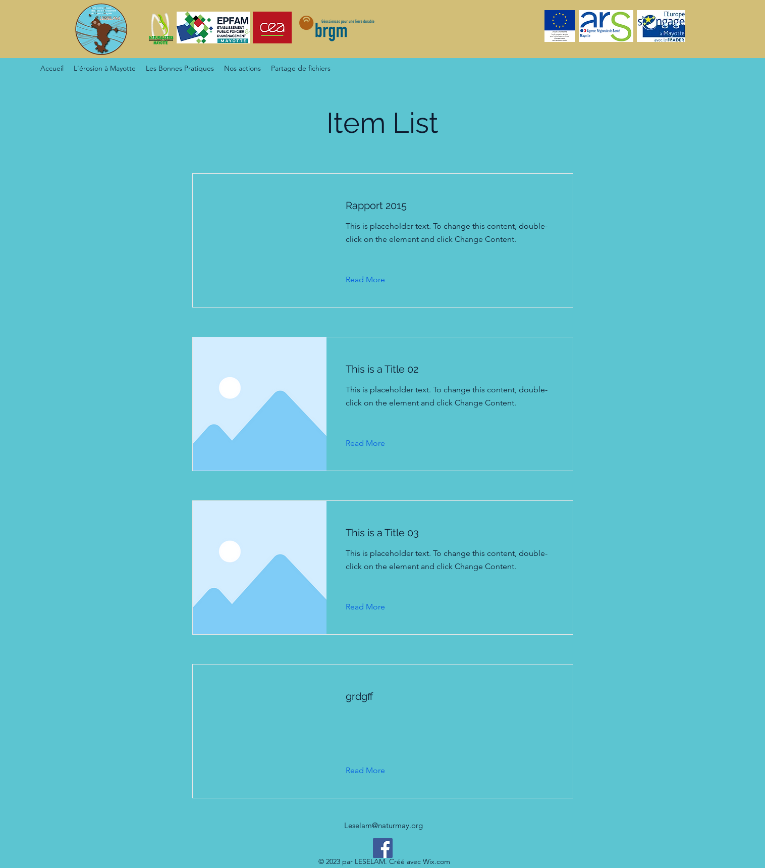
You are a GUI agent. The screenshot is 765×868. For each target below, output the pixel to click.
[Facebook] (383, 848)
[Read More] (373, 279)
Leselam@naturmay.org (383, 825)
